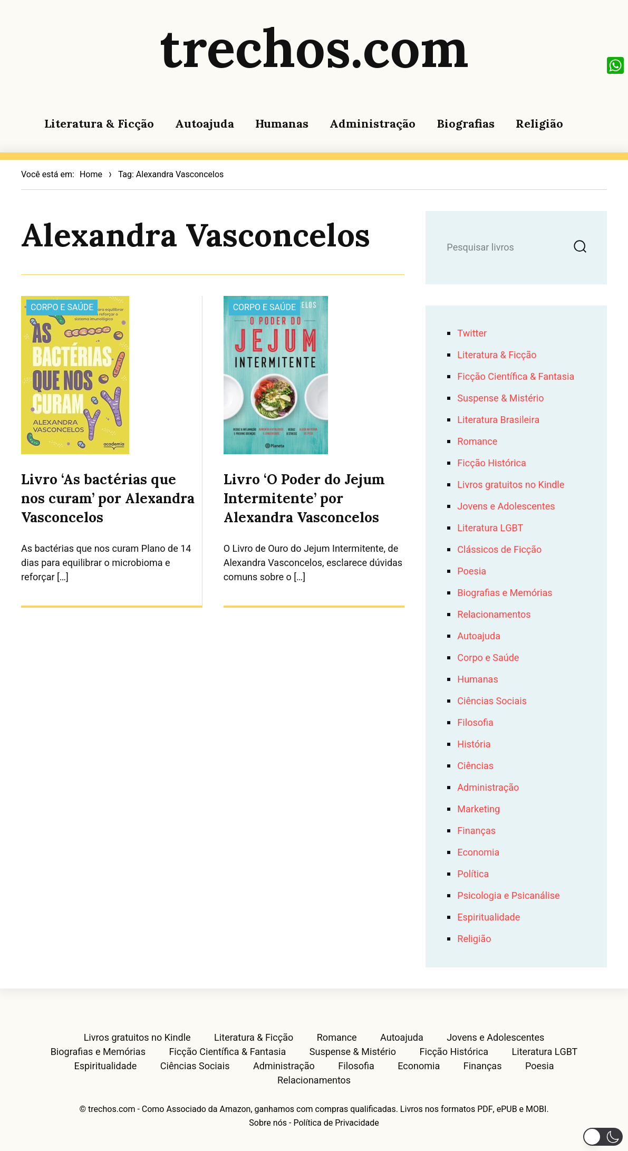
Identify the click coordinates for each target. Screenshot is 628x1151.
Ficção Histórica (491, 463)
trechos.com (314, 47)
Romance (477, 442)
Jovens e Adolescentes (506, 507)
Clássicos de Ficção (499, 550)
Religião (539, 123)
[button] (603, 1137)
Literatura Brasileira (498, 420)
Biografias (466, 123)
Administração (373, 123)
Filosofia (475, 723)
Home (91, 174)
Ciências (475, 766)
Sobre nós (268, 1123)
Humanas (281, 123)
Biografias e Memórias (504, 593)
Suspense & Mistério (500, 398)
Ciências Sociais (492, 701)
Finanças (476, 831)
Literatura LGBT (490, 528)
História (473, 744)
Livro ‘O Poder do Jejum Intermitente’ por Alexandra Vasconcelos (304, 498)
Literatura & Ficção (99, 123)
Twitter (472, 334)
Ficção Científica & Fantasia (515, 377)
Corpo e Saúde (62, 307)
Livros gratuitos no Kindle (510, 485)
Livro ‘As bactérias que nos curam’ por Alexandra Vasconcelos (108, 498)
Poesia (471, 571)
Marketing (478, 809)
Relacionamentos (493, 615)
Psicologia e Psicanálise (508, 896)
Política (473, 874)
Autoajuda (204, 123)
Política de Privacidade (336, 1123)
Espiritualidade (488, 917)
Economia (478, 853)
